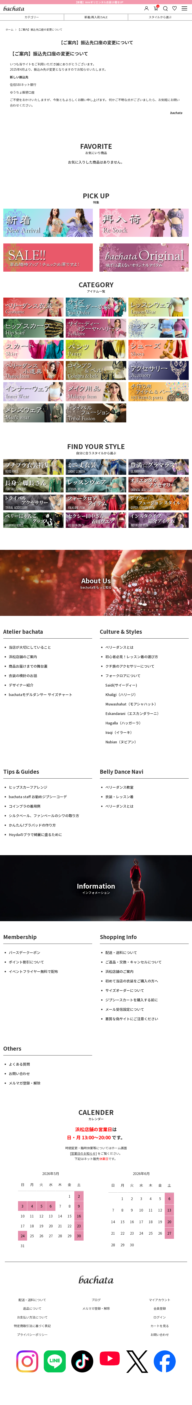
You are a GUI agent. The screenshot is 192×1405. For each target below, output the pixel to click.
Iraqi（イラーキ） (119, 732)
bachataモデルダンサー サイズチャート (40, 694)
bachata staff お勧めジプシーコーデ (38, 796)
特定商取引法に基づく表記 (32, 1326)
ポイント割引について (26, 962)
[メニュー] (184, 8)
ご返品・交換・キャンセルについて (133, 962)
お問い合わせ (19, 1073)
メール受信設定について (124, 1009)
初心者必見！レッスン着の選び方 (131, 656)
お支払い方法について (32, 1317)
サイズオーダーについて (124, 990)
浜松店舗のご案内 (23, 656)
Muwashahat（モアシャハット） (131, 704)
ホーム (9, 29)
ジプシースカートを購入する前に (131, 999)
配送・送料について (121, 952)
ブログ (96, 1300)
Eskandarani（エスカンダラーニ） (133, 713)
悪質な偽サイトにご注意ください (131, 1018)
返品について (32, 1308)
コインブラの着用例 (24, 806)
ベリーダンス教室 (119, 787)
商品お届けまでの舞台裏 (28, 666)
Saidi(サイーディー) (121, 685)
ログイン (160, 1317)
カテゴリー (32, 17)
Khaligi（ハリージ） (121, 694)
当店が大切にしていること (30, 647)
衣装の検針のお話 (23, 675)
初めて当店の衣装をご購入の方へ (131, 980)
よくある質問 (19, 1064)
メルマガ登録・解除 (24, 1083)
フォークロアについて (123, 675)
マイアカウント (159, 1300)
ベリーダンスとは (119, 647)
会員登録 (160, 1308)
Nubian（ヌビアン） (121, 741)
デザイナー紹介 (21, 685)
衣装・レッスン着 (119, 796)
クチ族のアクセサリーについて (129, 666)
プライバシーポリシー (32, 1334)
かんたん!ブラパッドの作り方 (32, 825)
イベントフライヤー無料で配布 (33, 971)
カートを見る (159, 1326)
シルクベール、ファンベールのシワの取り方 (44, 815)
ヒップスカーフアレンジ (28, 787)
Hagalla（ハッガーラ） (124, 723)
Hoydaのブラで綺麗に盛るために (35, 834)
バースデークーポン (24, 952)
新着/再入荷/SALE (96, 17)
